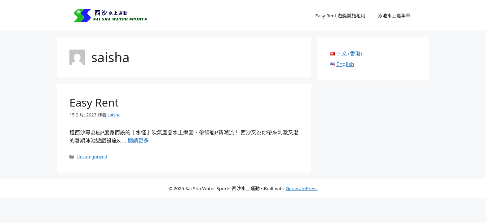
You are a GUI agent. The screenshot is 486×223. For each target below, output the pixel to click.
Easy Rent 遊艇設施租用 (340, 15)
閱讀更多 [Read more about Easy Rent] (138, 140)
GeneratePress (301, 188)
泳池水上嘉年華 (394, 15)
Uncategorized (92, 157)
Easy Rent (94, 102)
